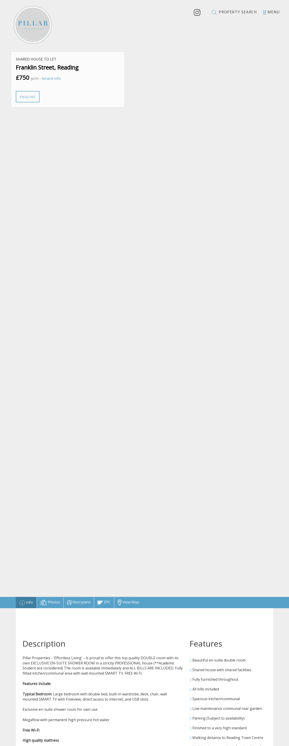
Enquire (28, 97)
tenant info (51, 78)
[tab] (26, 602)
